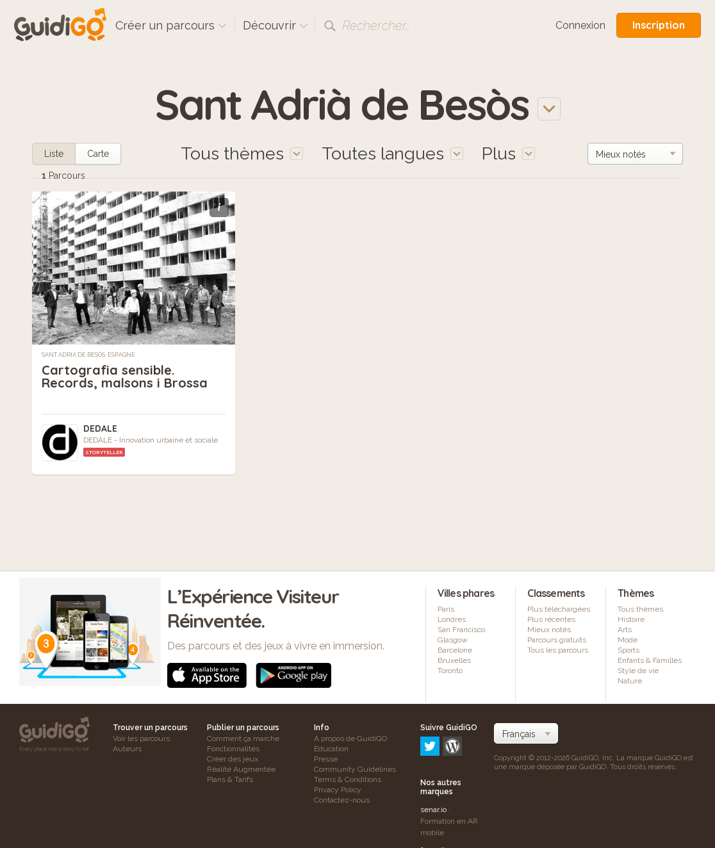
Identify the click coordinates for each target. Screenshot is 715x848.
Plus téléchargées (558, 609)
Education (331, 748)
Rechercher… (376, 25)
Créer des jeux (232, 758)
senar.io (433, 754)
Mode (627, 639)
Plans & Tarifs (230, 779)
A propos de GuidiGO (350, 738)
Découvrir (275, 25)
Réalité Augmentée (241, 769)
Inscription (658, 25)
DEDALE (100, 428)
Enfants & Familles (650, 660)
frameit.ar (437, 794)
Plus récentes (551, 619)
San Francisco (461, 629)
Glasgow (453, 639)
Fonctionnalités (233, 748)
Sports (628, 650)
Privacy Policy (337, 789)
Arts (625, 629)
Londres (452, 619)
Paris (446, 609)
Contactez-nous (342, 799)
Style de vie (638, 670)
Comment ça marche (243, 738)
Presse (326, 758)
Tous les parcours (557, 650)
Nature (630, 680)
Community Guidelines (355, 769)
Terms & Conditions (347, 779)
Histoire (631, 619)
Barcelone (455, 650)
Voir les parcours (141, 738)
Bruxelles (454, 660)
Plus (508, 153)
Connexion (580, 25)
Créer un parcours (171, 25)
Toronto (450, 670)
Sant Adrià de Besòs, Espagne (88, 355)
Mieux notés (549, 629)
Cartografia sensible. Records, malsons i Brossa (125, 376)
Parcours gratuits (556, 639)
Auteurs (127, 748)
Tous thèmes (640, 609)
